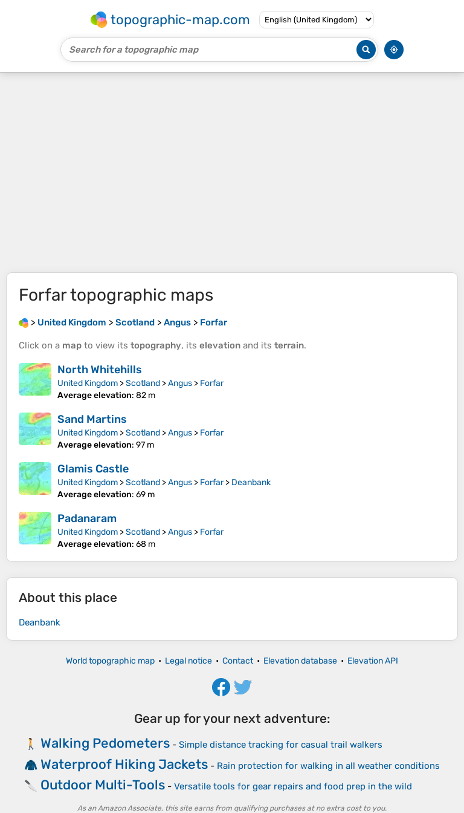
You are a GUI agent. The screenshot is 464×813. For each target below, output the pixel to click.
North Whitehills (99, 369)
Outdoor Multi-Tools (102, 785)
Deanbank (251, 482)
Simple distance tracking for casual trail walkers (280, 744)
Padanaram (87, 518)
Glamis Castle (93, 468)
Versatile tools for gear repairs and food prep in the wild (293, 786)
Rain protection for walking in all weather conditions (328, 765)
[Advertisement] (232, 172)
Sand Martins (92, 419)
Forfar (212, 383)
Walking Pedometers (105, 743)
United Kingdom (87, 383)
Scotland (143, 383)
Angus (180, 383)
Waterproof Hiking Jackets (124, 764)
